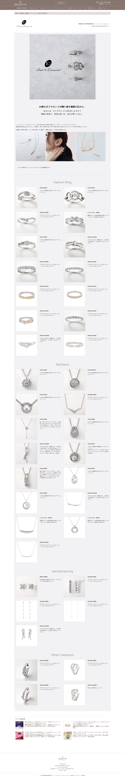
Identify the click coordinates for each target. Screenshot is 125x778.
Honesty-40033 (44, 601)
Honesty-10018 (92, 261)
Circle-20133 (43, 419)
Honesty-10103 (44, 311)
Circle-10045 (43, 237)
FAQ (84, 8)
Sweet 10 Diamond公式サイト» (101, 26)
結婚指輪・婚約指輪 (22, 8)
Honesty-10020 (44, 261)
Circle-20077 (91, 443)
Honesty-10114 (92, 286)
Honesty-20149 (44, 542)
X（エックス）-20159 (46, 517)
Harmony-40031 (44, 626)
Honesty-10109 (92, 335)
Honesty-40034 (92, 660)
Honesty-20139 (92, 394)
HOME (16, 13)
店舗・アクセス (102, 8)
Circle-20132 (43, 394)
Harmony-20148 (92, 493)
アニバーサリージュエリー (60, 8)
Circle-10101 (91, 187)
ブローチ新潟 (21, 167)
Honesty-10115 (44, 286)
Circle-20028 (43, 468)
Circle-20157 (91, 468)
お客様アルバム (92, 8)
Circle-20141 (43, 370)
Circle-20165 (43, 493)
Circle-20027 (91, 419)
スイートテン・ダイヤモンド (25, 124)
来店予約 (60, 3)
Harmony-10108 (44, 335)
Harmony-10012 (92, 237)
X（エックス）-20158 (93, 517)
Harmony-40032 (92, 685)
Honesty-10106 (44, 212)
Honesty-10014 (92, 311)
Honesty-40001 (92, 576)
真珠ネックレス (73, 8)
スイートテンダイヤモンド (33, 167)
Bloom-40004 (43, 576)
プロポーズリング (33, 8)
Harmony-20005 (44, 443)
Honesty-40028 (92, 601)
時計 (80, 8)
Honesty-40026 (44, 660)
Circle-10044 (43, 187)
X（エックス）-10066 (93, 212)
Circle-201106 (92, 370)
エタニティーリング (45, 8)
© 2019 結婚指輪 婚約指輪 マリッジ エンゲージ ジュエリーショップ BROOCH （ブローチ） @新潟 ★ (62, 775)
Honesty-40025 (44, 685)
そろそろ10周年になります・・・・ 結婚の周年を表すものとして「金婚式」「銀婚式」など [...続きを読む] (91, 726)
